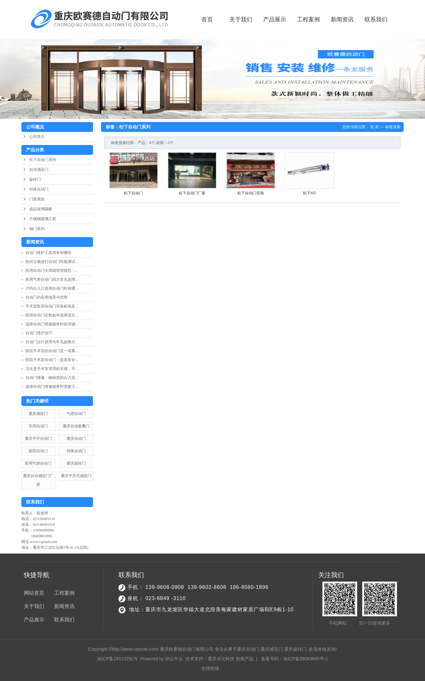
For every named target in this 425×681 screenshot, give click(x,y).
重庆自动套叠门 (76, 426)
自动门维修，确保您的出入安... (51, 377)
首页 (207, 19)
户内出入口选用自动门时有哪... (51, 288)
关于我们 (240, 19)
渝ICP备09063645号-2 (305, 658)
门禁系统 (37, 199)
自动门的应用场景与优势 (46, 297)
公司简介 (37, 136)
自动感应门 (38, 169)
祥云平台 (174, 658)
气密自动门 (76, 413)
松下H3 (309, 193)
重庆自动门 (76, 438)
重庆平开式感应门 (76, 476)
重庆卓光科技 (221, 658)
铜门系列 (37, 229)
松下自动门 (133, 193)
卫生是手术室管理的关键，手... (51, 368)
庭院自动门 (38, 451)
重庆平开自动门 (38, 438)
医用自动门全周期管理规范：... (51, 270)
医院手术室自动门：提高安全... (51, 360)
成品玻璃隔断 (40, 209)
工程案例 (308, 19)
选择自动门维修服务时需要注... (51, 386)
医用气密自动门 (38, 463)
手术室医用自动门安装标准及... (51, 306)
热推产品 (245, 658)
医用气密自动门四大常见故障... (51, 279)
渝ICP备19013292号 (117, 658)
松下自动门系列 (42, 159)
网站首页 (34, 593)
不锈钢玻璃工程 (42, 219)
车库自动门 (38, 426)
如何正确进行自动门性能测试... (51, 261)
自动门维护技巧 (38, 333)
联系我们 (375, 19)
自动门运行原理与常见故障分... (51, 342)
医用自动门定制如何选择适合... (51, 315)
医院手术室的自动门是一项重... (51, 351)
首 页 (374, 127)
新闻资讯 (342, 19)
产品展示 (274, 19)
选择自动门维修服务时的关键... (51, 324)
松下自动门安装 (250, 193)
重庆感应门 (38, 413)
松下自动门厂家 (192, 193)
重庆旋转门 (76, 463)
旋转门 (35, 179)
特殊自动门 (38, 189)
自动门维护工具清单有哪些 (50, 252)
